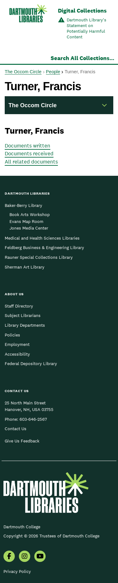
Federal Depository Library (31, 363)
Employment (17, 344)
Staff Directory (19, 306)
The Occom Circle (23, 71)
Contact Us (15, 428)
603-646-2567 (33, 419)
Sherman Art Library (24, 267)
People (53, 71)
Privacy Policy (17, 571)
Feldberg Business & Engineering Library (44, 247)
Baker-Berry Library (23, 205)
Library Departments (25, 325)
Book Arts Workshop (29, 214)
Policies (12, 335)
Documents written (27, 145)
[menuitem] (9, 557)
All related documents (31, 161)
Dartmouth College (21, 527)
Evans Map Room (26, 221)
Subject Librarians (23, 315)
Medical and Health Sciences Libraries (42, 238)
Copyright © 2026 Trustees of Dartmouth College (51, 536)
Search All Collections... (82, 58)
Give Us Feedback (22, 441)
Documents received (29, 153)
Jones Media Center (28, 228)
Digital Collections (82, 10)
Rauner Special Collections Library (39, 257)
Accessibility (17, 354)
